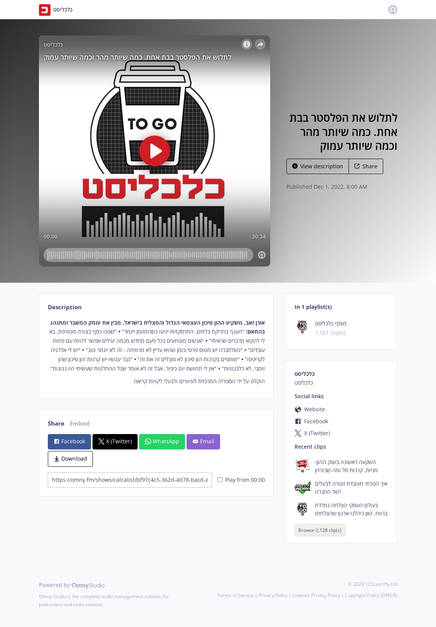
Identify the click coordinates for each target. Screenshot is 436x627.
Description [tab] (65, 307)
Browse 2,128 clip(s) (320, 530)
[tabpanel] (156, 352)
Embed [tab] (80, 423)
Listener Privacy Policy (316, 595)
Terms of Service (235, 595)
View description (317, 166)
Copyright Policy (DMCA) (371, 595)
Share (365, 166)
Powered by (72, 584)
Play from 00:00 (241, 479)
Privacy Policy (273, 595)
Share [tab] (56, 423)
